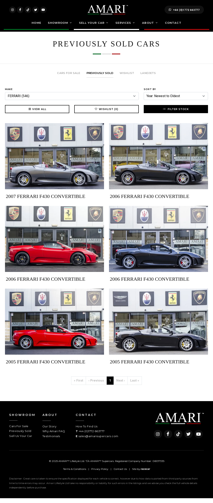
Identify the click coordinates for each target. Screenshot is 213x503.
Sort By (150, 94)
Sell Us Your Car (20, 440)
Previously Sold (20, 435)
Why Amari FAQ (53, 436)
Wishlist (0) (107, 114)
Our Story (49, 431)
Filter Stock (176, 114)
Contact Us (120, 473)
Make (9, 94)
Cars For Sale (18, 431)
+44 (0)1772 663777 (184, 12)
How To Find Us (87, 431)
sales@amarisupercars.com (98, 441)
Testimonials (51, 441)
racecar (145, 473)
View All (37, 114)
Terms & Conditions (74, 473)
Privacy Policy (99, 473)
